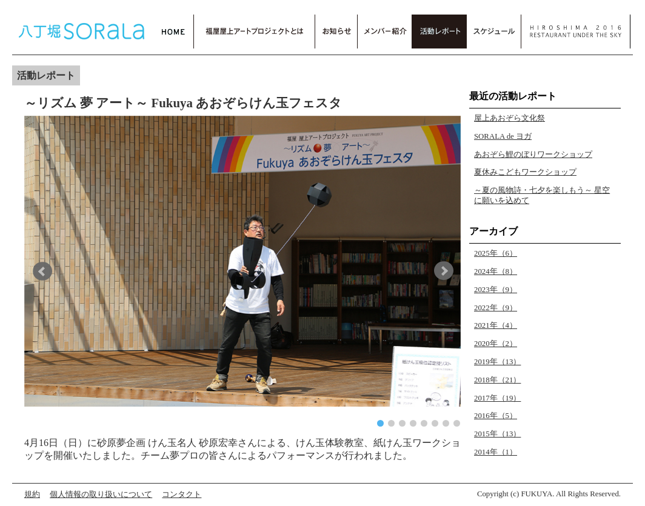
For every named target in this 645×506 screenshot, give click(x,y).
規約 (32, 494)
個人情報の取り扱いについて (101, 494)
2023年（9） (495, 289)
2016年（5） (495, 415)
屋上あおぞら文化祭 (509, 118)
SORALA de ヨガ (503, 136)
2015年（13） (497, 434)
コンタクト (181, 494)
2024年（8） (495, 271)
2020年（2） (495, 343)
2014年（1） (495, 452)
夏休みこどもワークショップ (525, 172)
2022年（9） (495, 308)
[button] (44, 270)
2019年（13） (497, 362)
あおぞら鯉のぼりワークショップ (533, 154)
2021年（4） (495, 325)
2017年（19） (497, 398)
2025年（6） (495, 253)
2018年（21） (497, 380)
